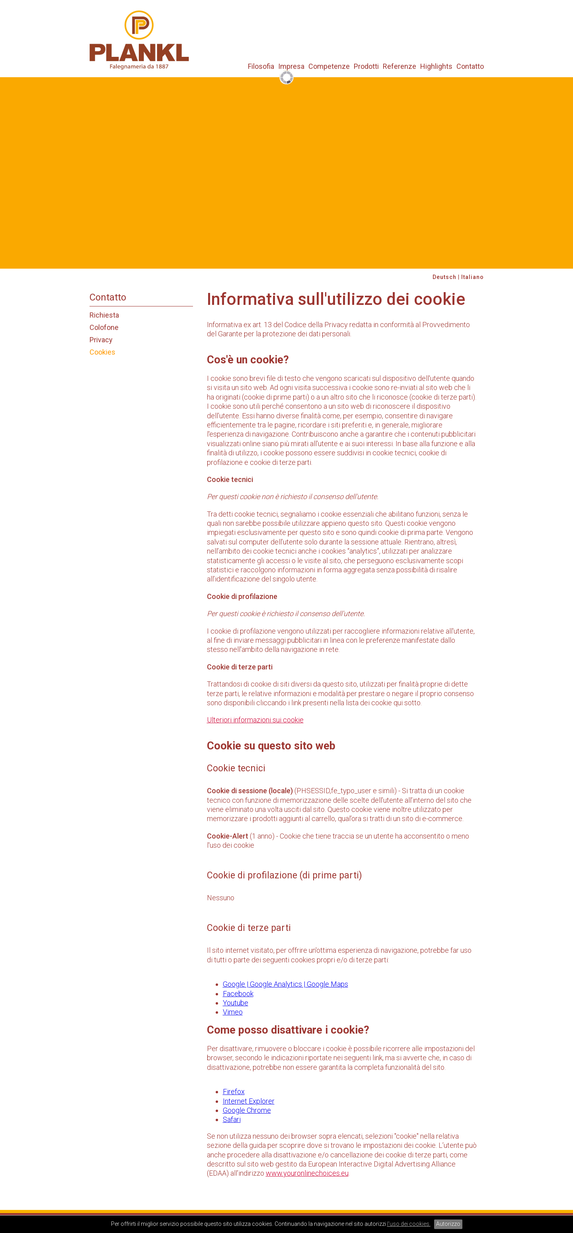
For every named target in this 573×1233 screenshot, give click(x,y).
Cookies (102, 352)
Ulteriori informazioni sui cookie (255, 720)
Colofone (104, 327)
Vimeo (233, 1012)
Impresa (291, 66)
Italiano (472, 277)
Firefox (234, 1091)
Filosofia (261, 66)
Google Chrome (247, 1110)
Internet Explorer (249, 1101)
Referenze (399, 66)
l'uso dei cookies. (409, 1224)
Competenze (329, 66)
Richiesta (104, 315)
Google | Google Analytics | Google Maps (285, 984)
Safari (232, 1119)
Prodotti (366, 66)
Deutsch (444, 277)
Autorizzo (448, 1224)
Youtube (235, 1003)
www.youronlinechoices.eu (307, 1173)
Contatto (470, 66)
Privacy (101, 340)
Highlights (436, 66)
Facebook (238, 993)
